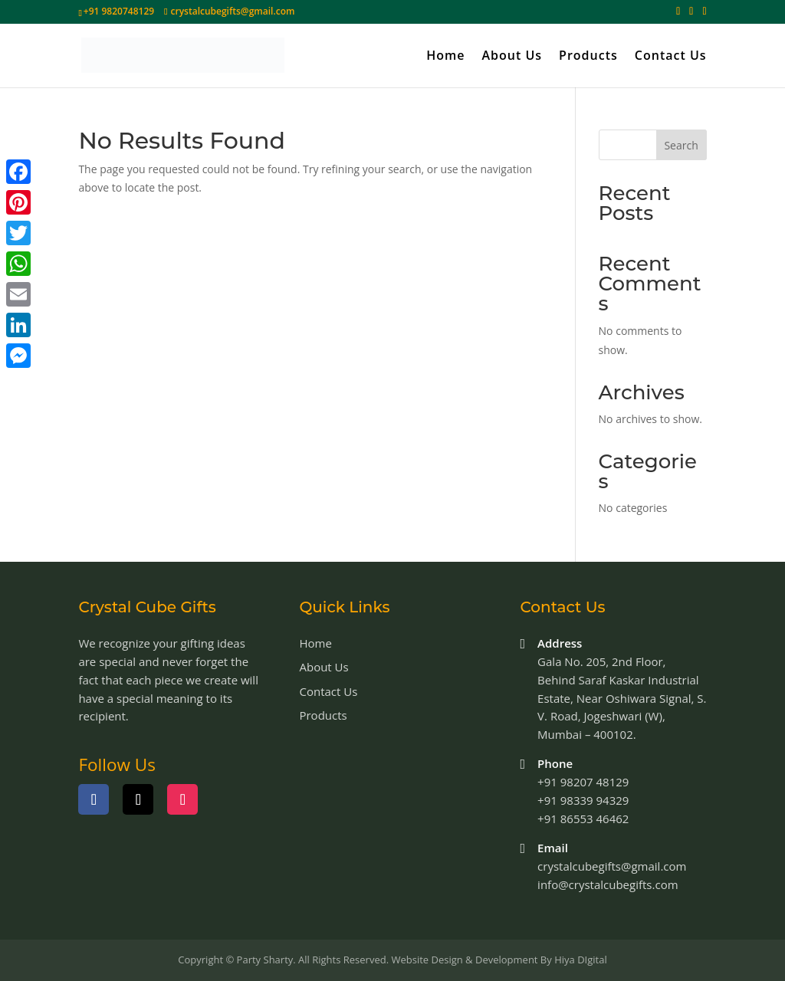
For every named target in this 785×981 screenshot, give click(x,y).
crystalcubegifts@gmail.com (611, 866)
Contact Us (671, 57)
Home (445, 57)
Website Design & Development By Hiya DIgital (498, 959)
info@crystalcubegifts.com (607, 884)
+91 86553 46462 (583, 818)
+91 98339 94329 (583, 800)
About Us (511, 57)
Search (681, 145)
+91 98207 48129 (583, 781)
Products (588, 57)
